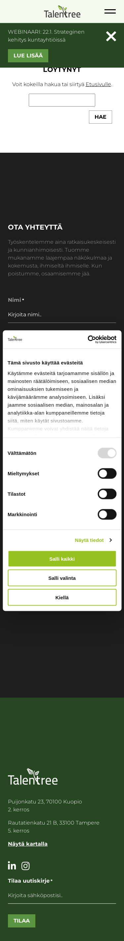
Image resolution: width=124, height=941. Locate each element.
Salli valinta (62, 578)
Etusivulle (98, 84)
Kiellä (61, 597)
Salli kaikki (62, 558)
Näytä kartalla (28, 844)
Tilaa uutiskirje (30, 881)
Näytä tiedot (89, 540)
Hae (100, 117)
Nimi (16, 300)
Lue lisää (28, 55)
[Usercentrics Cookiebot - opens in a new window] (88, 339)
